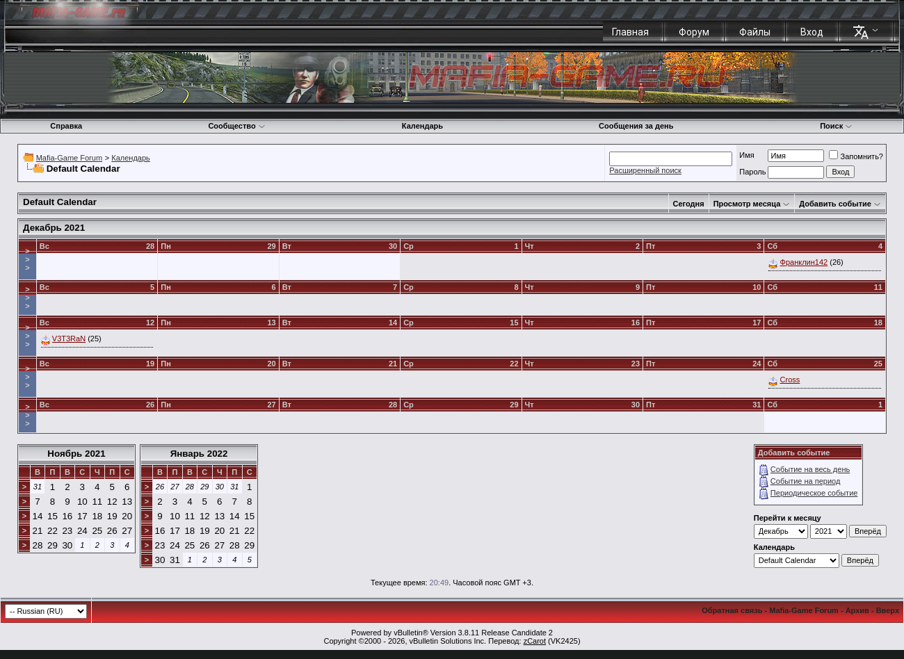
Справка (66, 126)
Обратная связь (732, 610)
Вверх (887, 610)
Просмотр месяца (747, 204)
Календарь (422, 126)
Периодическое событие (814, 493)
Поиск (836, 126)
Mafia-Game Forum (69, 158)
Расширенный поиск (645, 170)
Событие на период (805, 481)
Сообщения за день (636, 126)
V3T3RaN (69, 338)
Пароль (752, 172)
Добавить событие (835, 204)
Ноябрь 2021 (76, 453)
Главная (630, 32)
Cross (790, 379)
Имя (746, 155)
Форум (694, 32)
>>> (27, 259)
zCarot (535, 641)
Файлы (754, 32)
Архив (857, 610)
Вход (811, 32)
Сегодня (688, 204)
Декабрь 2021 (54, 227)
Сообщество (236, 126)
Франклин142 (804, 262)
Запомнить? (856, 156)
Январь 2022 (199, 453)
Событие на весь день (810, 469)
